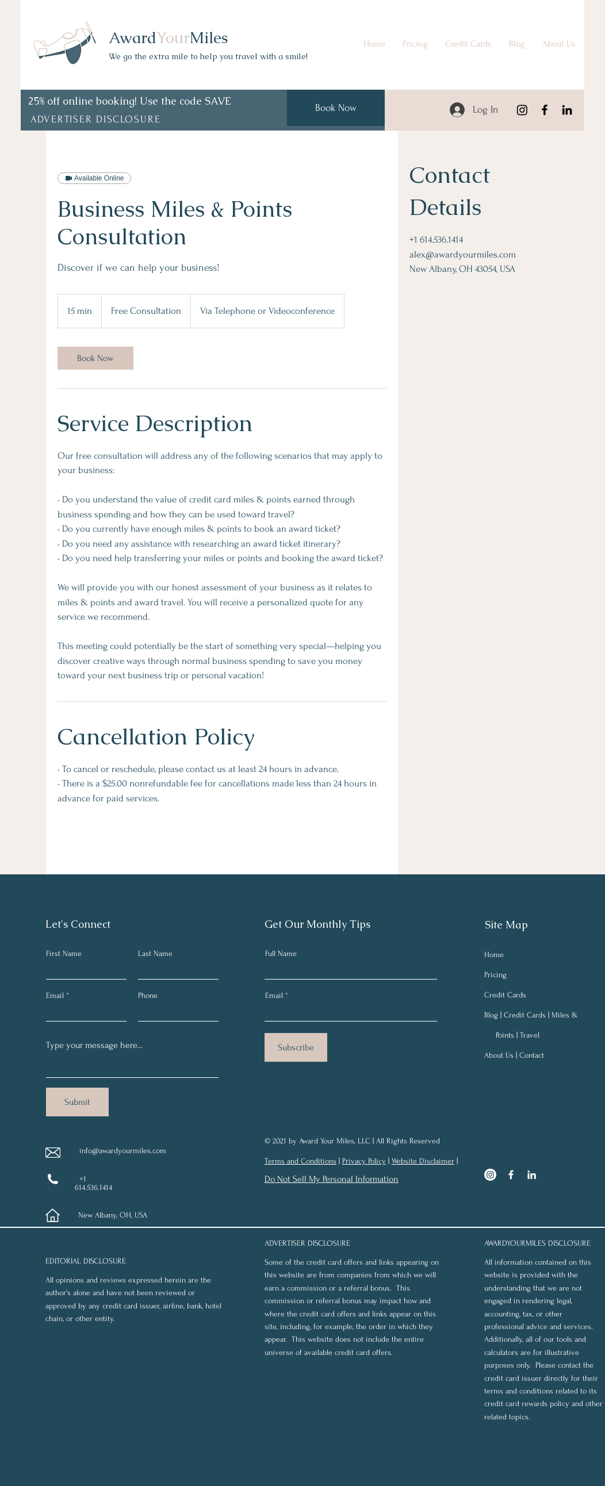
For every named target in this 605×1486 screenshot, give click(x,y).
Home (494, 954)
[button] (96, 119)
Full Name (281, 954)
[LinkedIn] (567, 110)
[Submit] (77, 1102)
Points (505, 1035)
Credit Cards (505, 994)
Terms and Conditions (300, 1161)
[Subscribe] (296, 1047)
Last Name (155, 954)
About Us (499, 1055)
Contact (531, 1055)
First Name (64, 954)
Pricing (495, 974)
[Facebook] (545, 110)
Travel (529, 1035)
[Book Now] (336, 108)
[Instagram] (522, 110)
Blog (491, 1015)
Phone (148, 996)
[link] (95, 358)
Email (55, 996)
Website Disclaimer (423, 1161)
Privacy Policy (364, 1161)
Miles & (565, 1015)
